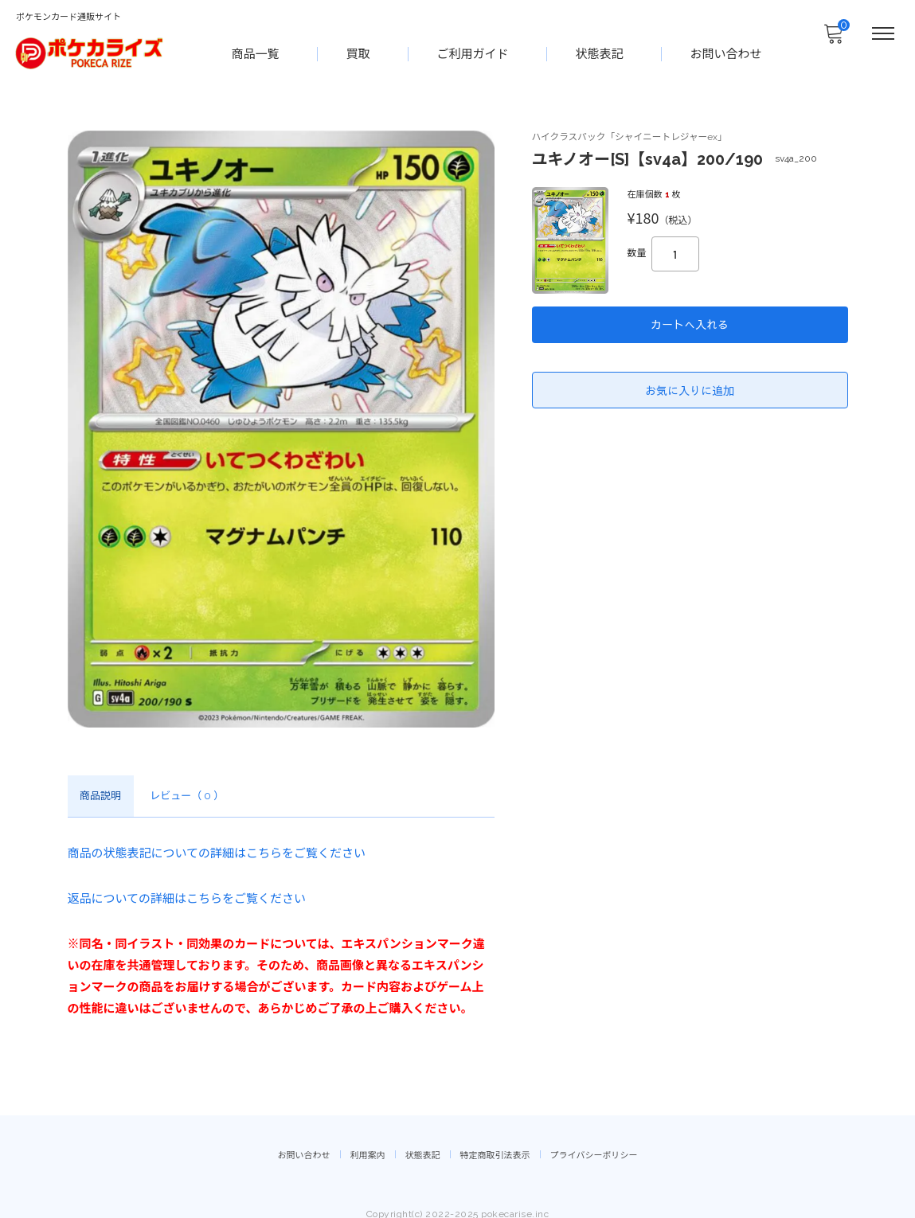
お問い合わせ (727, 52)
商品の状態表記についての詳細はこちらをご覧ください (217, 854)
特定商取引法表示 (495, 1143)
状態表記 (600, 52)
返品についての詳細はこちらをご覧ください (187, 897)
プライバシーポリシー (594, 1143)
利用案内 (367, 1143)
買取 (359, 52)
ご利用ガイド (474, 52)
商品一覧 (256, 52)
